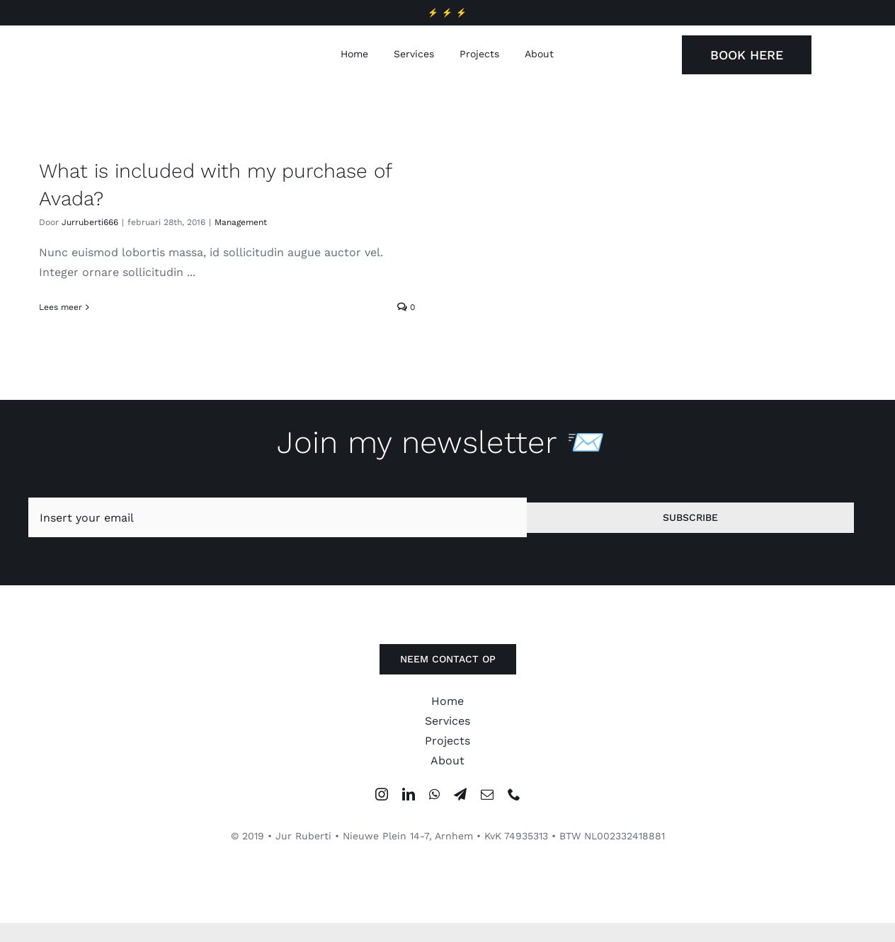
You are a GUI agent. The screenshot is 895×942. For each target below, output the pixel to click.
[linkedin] (408, 800)
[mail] (487, 800)
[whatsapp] (434, 800)
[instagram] (381, 800)
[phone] (514, 800)
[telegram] (460, 800)
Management (241, 222)
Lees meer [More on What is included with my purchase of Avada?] (60, 307)
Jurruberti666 (90, 222)
